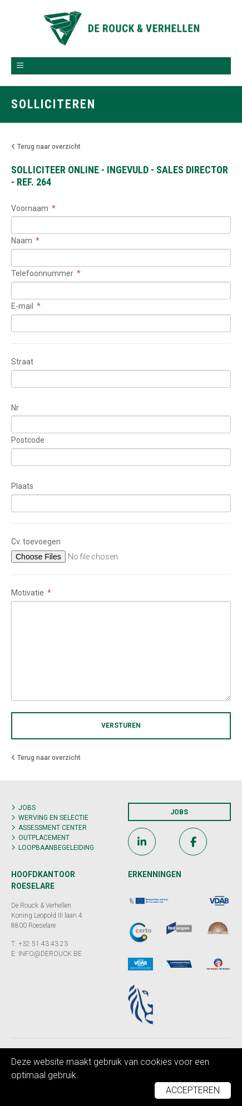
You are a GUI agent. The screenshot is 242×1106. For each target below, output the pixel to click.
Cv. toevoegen (36, 541)
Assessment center (52, 828)
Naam (21, 240)
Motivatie (27, 592)
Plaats (22, 486)
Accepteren (193, 1090)
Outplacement (44, 838)
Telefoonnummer (42, 273)
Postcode (28, 440)
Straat (22, 361)
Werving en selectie (53, 818)
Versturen (121, 725)
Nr (15, 407)
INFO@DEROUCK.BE (50, 954)
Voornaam (29, 208)
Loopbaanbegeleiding (56, 848)
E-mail (22, 306)
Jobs (27, 808)
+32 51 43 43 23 (43, 944)
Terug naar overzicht (46, 147)
